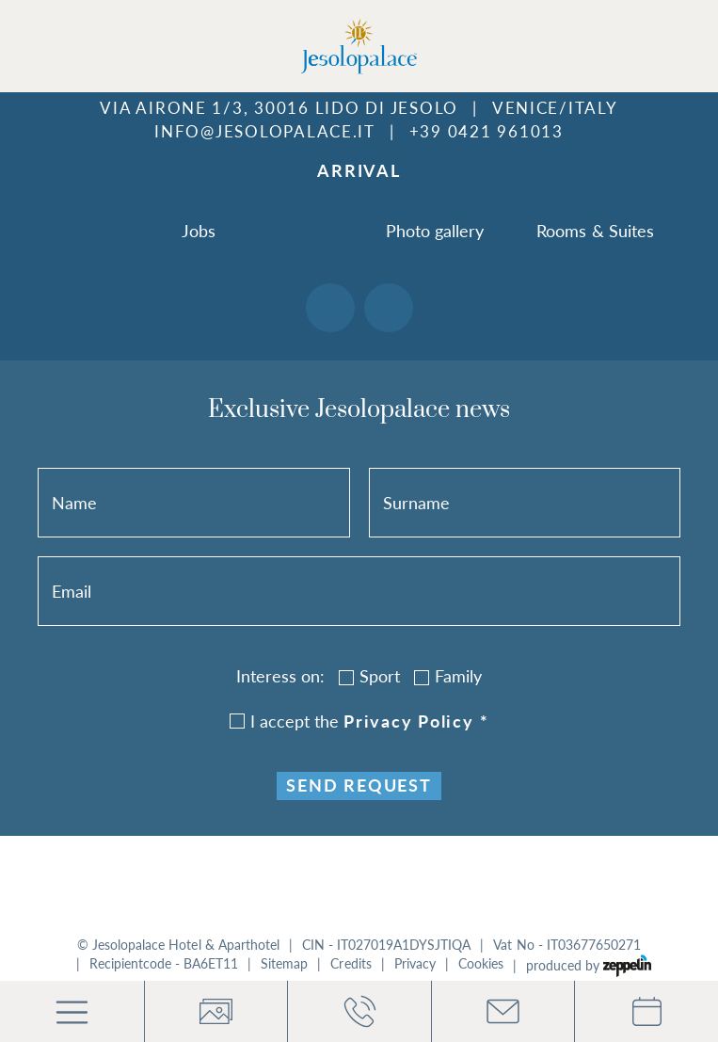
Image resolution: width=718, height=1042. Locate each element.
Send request (358, 785)
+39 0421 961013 (486, 131)
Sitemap (284, 963)
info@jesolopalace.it (264, 131)
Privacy (415, 963)
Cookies (480, 963)
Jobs (198, 230)
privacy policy (415, 721)
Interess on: (280, 675)
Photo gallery (435, 230)
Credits (350, 963)
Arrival (358, 171)
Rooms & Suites (594, 230)
